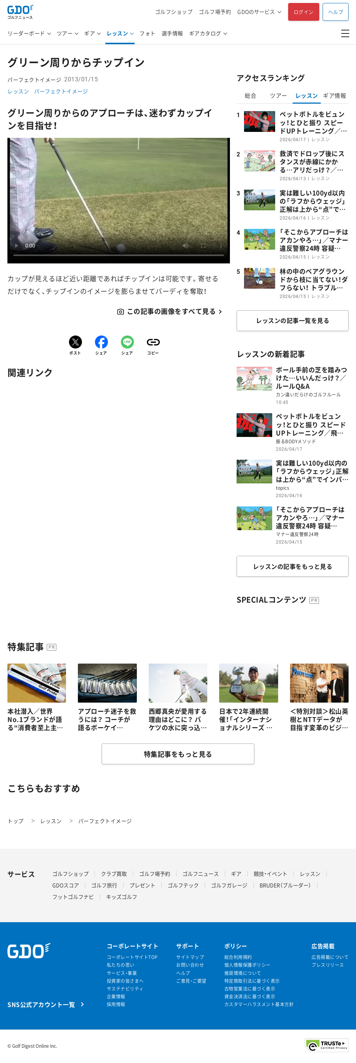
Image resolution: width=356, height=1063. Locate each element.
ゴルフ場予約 (215, 11)
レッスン (117, 33)
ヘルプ (335, 11)
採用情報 (116, 1004)
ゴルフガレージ (229, 885)
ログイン (304, 11)
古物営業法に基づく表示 (250, 988)
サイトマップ (190, 957)
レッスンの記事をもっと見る (293, 566)
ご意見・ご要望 (191, 981)
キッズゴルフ (121, 896)
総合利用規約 (238, 957)
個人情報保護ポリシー (247, 965)
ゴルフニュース (200, 873)
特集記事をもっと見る (178, 754)
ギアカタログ (205, 33)
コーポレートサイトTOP (132, 957)
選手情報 (172, 33)
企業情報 (116, 996)
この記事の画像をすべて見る (171, 311)
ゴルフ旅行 (104, 885)
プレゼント (142, 885)
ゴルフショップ (174, 11)
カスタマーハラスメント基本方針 (259, 1004)
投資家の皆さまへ (125, 981)
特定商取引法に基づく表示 (252, 981)
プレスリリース (328, 965)
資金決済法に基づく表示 (250, 996)
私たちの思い (121, 965)
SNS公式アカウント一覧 (41, 1004)
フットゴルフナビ (73, 896)
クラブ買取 (114, 873)
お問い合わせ (190, 965)
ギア (89, 33)
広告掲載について (330, 957)
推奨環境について (242, 973)
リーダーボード (26, 33)
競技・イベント (270, 873)
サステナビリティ (125, 988)
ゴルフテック (183, 885)
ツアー (65, 33)
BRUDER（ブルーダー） (285, 885)
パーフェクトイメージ (61, 91)
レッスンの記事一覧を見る (292, 320)
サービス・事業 (122, 973)
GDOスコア (65, 885)
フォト (147, 33)
